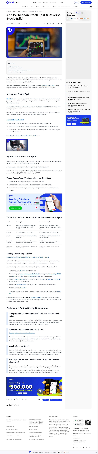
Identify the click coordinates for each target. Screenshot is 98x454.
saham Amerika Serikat (31, 274)
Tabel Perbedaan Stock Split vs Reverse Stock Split (20, 70)
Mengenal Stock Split (13, 66)
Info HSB (75, 6)
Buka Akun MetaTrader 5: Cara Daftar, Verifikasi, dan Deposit (79, 98)
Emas (37, 6)
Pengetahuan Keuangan (65, 6)
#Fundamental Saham (56, 399)
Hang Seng (52, 274)
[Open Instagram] (61, 24)
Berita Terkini (25, 6)
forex (21, 274)
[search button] (90, 7)
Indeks (42, 6)
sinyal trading (47, 279)
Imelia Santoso (26, 23)
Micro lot (45, 2)
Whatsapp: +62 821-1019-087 (79, 440)
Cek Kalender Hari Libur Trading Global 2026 (79, 92)
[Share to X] (53, 24)
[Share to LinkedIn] (59, 24)
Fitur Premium (53, 2)
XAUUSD (37, 276)
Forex (32, 6)
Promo (61, 2)
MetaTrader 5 (19, 279)
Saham (48, 6)
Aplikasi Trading (37, 2)
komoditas (30, 276)
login (76, 2)
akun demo (23, 271)
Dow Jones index (17, 276)
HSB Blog (8, 11)
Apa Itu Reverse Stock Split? (15, 68)
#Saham (46, 399)
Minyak (54, 6)
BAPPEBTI (23, 288)
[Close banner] (96, 452)
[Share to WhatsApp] (47, 24)
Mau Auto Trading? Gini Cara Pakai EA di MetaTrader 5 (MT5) (79, 110)
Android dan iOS (36, 297)
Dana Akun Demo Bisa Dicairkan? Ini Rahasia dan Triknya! (78, 86)
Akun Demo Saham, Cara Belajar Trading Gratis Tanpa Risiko (77, 104)
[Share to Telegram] (50, 24)
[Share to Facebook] (56, 24)
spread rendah (21, 284)
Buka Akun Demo (86, 2)
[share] (77, 447)
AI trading (58, 279)
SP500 (59, 274)
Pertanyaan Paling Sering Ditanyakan (17, 72)
